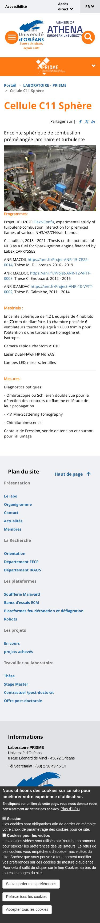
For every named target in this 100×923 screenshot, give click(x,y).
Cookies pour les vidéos (28, 842)
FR (90, 6)
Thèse (9, 675)
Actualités (13, 520)
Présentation (17, 483)
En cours (12, 643)
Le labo (10, 496)
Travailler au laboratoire (29, 662)
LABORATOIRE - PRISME (44, 85)
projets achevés (18, 651)
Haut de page (69, 474)
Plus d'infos (70, 815)
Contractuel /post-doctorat (29, 692)
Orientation (14, 553)
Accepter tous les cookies (27, 916)
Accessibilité (16, 6)
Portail (10, 85)
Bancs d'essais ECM (21, 602)
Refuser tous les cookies (26, 903)
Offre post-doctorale (23, 700)
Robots (10, 619)
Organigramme (18, 504)
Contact (11, 512)
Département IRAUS (22, 569)
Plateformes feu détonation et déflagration (43, 610)
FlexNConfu (44, 221)
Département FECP (21, 561)
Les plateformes (20, 581)
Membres (12, 529)
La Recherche (17, 540)
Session (14, 825)
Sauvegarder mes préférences (31, 890)
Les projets (15, 630)
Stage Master (16, 684)
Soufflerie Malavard (22, 594)
